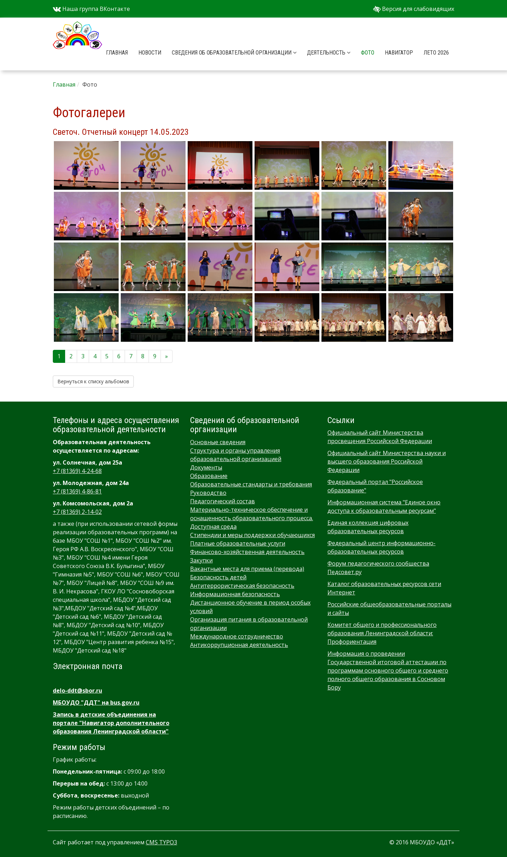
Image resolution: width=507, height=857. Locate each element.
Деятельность (328, 52)
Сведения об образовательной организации (234, 52)
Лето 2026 (436, 52)
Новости (149, 52)
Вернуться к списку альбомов (93, 381)
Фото (367, 52)
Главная (117, 52)
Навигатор (399, 52)
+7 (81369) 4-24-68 (77, 471)
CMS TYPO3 (161, 842)
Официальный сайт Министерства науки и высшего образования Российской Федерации (386, 461)
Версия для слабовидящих (413, 9)
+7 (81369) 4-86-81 (77, 491)
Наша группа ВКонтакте (91, 9)
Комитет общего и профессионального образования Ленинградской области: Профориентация (382, 633)
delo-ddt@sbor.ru (77, 690)
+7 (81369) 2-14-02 (77, 512)
